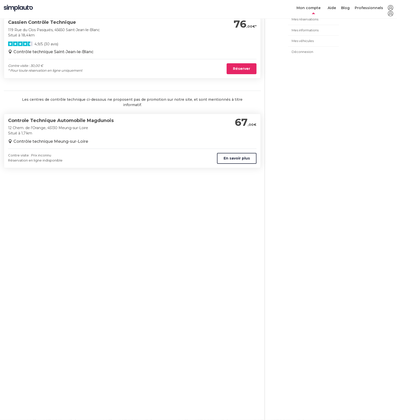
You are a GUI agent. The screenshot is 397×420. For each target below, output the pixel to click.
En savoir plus (237, 158)
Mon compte (308, 8)
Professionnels (369, 8)
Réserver (241, 68)
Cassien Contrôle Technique (42, 22)
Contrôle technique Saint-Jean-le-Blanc (53, 51)
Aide (332, 8)
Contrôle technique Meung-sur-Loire (50, 141)
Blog (345, 8)
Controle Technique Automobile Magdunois (61, 120)
